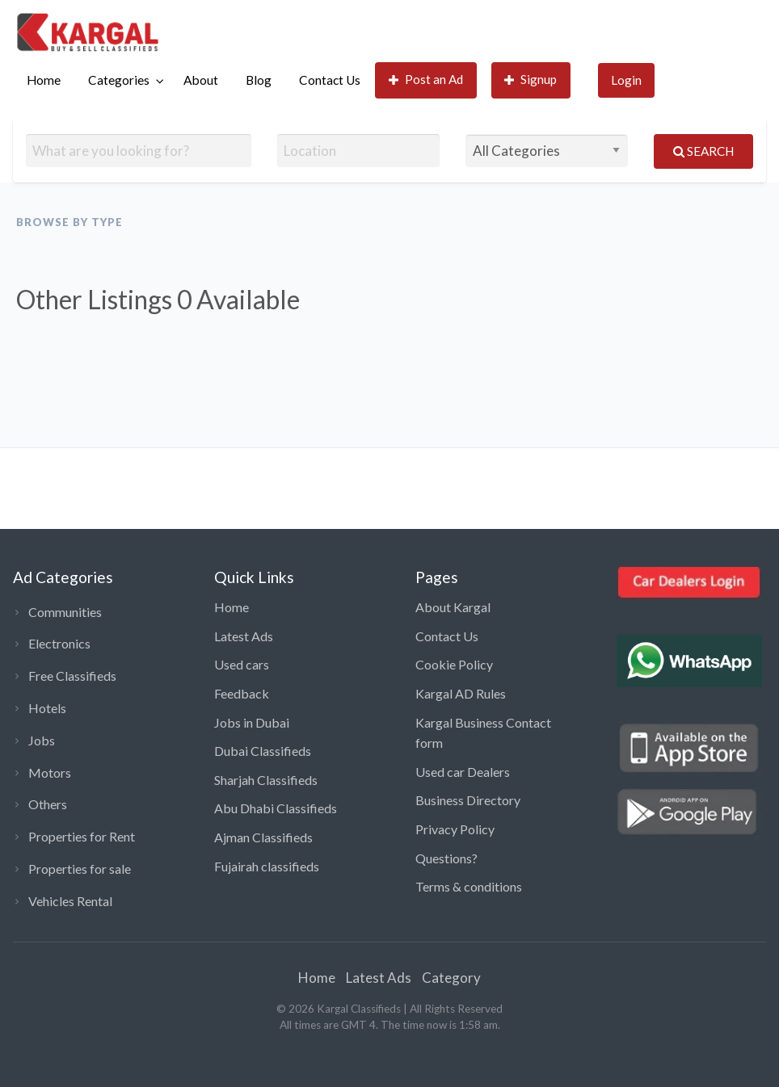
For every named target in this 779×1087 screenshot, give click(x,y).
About (200, 80)
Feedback (241, 693)
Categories (118, 80)
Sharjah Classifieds (266, 779)
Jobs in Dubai (251, 722)
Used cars (241, 664)
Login (626, 80)
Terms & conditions (468, 886)
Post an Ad (426, 79)
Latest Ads (243, 636)
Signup (531, 79)
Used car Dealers (462, 771)
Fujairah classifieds (266, 866)
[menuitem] (43, 80)
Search (703, 151)
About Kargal (453, 607)
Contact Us (329, 80)
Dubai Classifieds (262, 750)
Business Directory (467, 800)
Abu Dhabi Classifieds (275, 808)
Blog (259, 80)
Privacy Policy (455, 829)
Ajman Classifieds (263, 837)
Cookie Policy (454, 664)
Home (44, 80)
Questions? (446, 858)
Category (451, 977)
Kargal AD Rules (460, 693)
